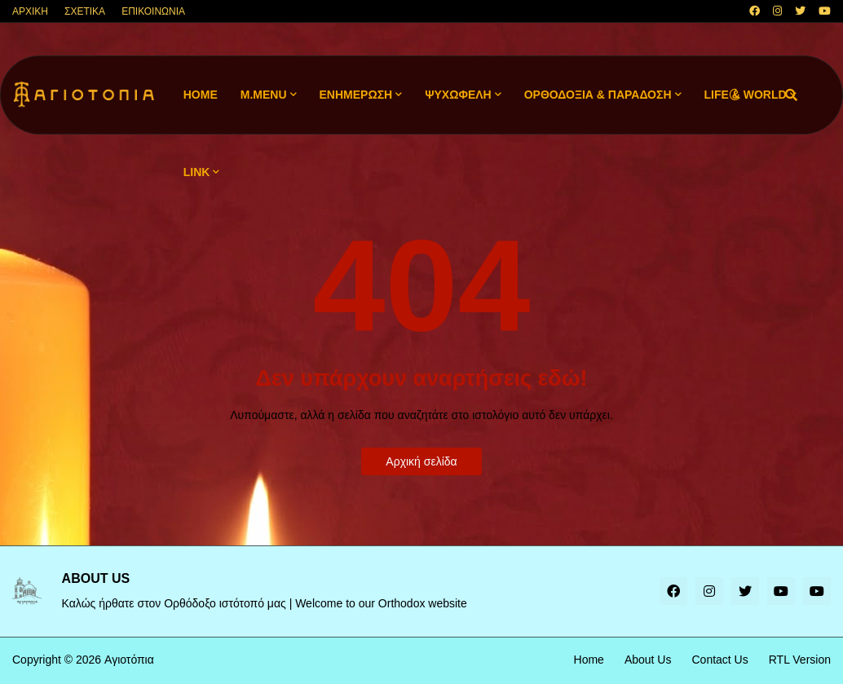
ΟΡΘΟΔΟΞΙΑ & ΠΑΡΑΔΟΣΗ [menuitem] (598, 94)
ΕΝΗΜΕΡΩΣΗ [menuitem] (356, 94)
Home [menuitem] (200, 94)
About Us (648, 659)
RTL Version (800, 659)
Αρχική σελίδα (421, 461)
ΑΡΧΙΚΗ (30, 11)
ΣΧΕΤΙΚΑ (84, 11)
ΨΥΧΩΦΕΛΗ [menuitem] (458, 94)
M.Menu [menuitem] (264, 94)
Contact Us (719, 659)
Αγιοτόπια (129, 659)
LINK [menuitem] (196, 172)
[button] (735, 95)
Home (589, 659)
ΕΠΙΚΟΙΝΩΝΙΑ (153, 11)
